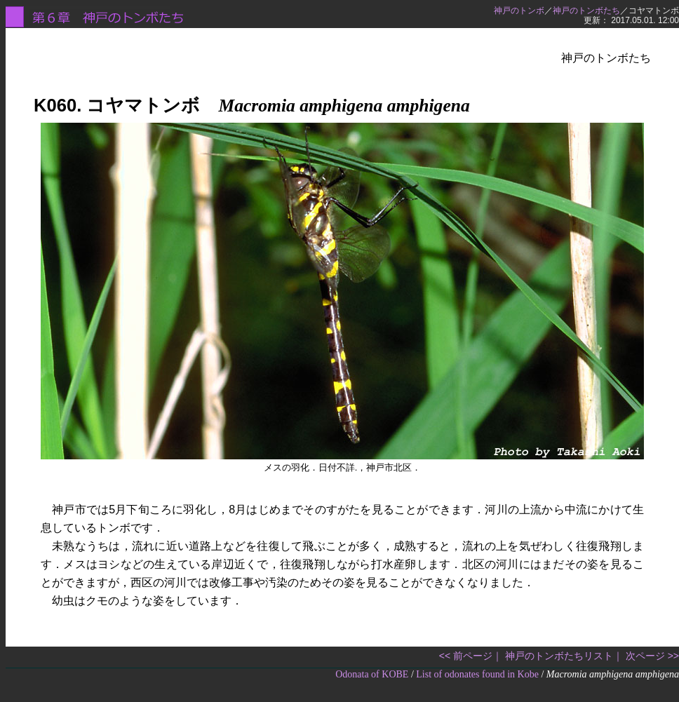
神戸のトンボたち (586, 10)
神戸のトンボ (519, 10)
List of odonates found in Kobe (477, 674)
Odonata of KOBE (371, 674)
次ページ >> (652, 655)
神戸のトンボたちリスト (559, 655)
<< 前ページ (465, 655)
